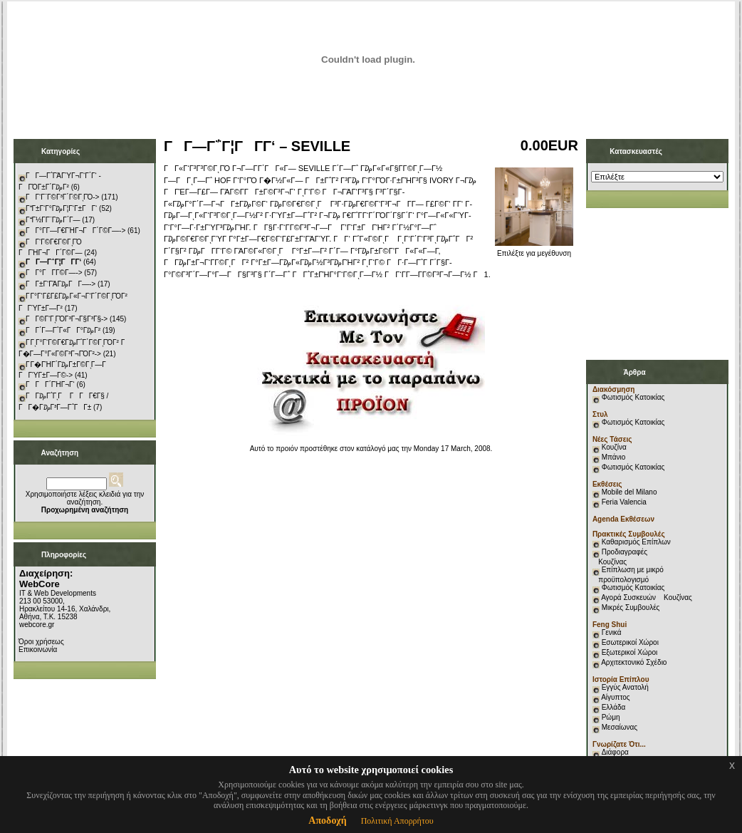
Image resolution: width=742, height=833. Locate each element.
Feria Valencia (624, 502)
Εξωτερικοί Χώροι (630, 652)
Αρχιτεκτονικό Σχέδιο (634, 662)
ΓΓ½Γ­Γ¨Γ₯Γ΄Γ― (53, 220)
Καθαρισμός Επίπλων (635, 542)
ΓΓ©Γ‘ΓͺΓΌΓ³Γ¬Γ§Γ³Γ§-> (67, 319)
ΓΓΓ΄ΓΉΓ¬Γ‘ (50, 384)
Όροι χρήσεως (41, 642)
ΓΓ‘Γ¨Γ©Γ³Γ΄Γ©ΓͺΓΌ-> (62, 197)
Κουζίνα (614, 447)
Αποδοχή (327, 820)
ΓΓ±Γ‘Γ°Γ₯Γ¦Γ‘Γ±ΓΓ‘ (61, 208)
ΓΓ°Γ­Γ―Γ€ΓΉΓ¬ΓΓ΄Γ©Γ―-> (75, 230)
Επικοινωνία (38, 649)
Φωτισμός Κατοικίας (633, 397)
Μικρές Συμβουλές (631, 607)
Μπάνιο (614, 457)
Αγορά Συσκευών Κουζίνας (646, 597)
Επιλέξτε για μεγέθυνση (534, 250)
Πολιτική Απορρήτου (397, 821)
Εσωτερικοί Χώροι (630, 642)
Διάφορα (615, 752)
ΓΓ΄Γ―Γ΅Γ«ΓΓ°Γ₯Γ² (63, 330)
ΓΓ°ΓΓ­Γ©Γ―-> (54, 272)
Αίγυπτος (615, 697)
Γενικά (612, 632)
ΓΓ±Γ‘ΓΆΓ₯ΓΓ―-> (60, 284)
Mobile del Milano (629, 492)
